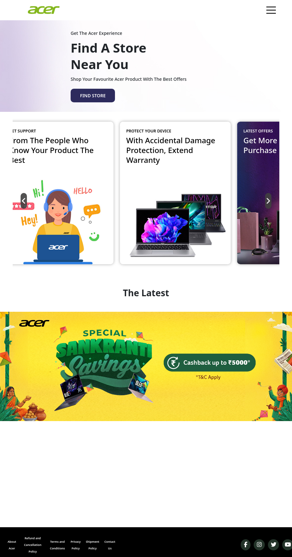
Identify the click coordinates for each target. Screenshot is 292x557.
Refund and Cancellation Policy (32, 545)
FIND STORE (93, 96)
